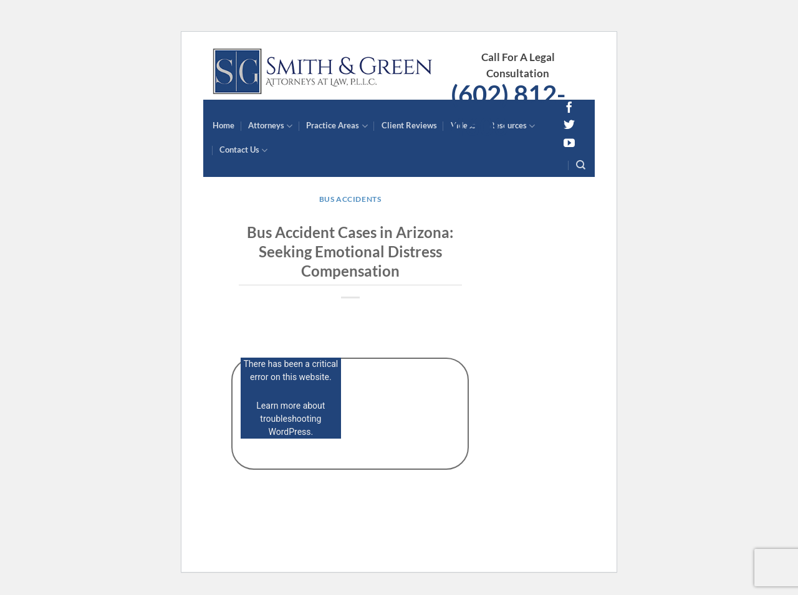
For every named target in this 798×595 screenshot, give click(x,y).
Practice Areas (336, 126)
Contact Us (243, 150)
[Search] (580, 165)
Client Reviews (409, 125)
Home (223, 125)
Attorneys (270, 126)
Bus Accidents (350, 199)
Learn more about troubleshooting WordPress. (290, 419)
